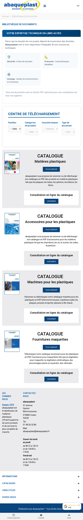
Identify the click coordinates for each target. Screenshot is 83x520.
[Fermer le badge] (79, 505)
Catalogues (8, 483)
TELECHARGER (51, 169)
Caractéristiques (50, 122)
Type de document (67, 124)
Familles (12, 122)
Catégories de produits (30, 124)
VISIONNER (51, 201)
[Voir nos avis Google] (71, 506)
